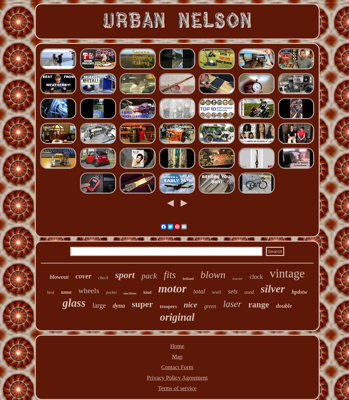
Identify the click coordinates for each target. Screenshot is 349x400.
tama (66, 292)
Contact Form (177, 367)
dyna (119, 305)
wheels (88, 290)
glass (74, 303)
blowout (59, 277)
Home (177, 346)
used (249, 292)
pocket (111, 292)
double (284, 306)
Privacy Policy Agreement (177, 377)
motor (172, 288)
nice (190, 305)
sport (125, 275)
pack (149, 275)
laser (232, 304)
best (50, 292)
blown (212, 274)
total (199, 291)
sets (233, 291)
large (99, 305)
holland (188, 279)
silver (273, 289)
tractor (237, 278)
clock (256, 276)
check (103, 277)
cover (83, 276)
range (258, 304)
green (210, 306)
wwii (216, 292)
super (142, 304)
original (177, 317)
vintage (287, 273)
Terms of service (177, 388)
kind (147, 292)
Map (177, 356)
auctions (130, 293)
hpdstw (299, 292)
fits (170, 274)
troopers (168, 306)
